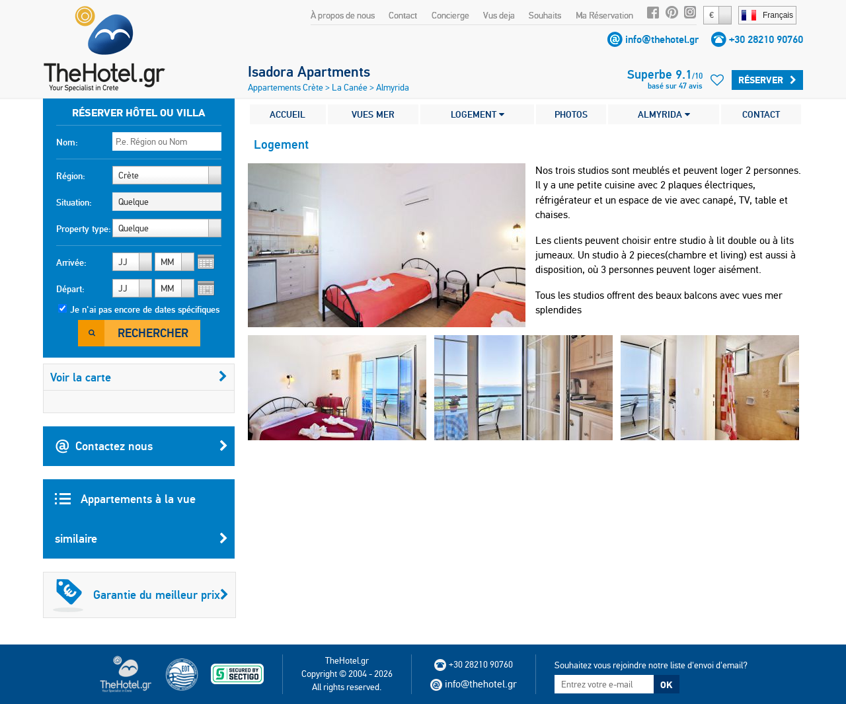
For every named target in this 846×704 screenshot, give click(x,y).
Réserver (767, 80)
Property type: (83, 229)
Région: (70, 176)
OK (666, 685)
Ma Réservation (604, 15)
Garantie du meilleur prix (141, 594)
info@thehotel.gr (662, 39)
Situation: (74, 202)
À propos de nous (343, 15)
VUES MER (373, 114)
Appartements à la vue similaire (141, 525)
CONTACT (761, 114)
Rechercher (153, 332)
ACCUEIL (287, 114)
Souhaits (545, 15)
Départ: (70, 289)
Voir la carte (138, 377)
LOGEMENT (477, 114)
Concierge (450, 15)
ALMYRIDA (664, 114)
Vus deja (499, 15)
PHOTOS (571, 114)
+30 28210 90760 (766, 39)
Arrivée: (71, 262)
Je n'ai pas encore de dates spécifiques (144, 309)
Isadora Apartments (309, 71)
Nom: (67, 142)
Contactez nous (141, 446)
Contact (403, 15)
